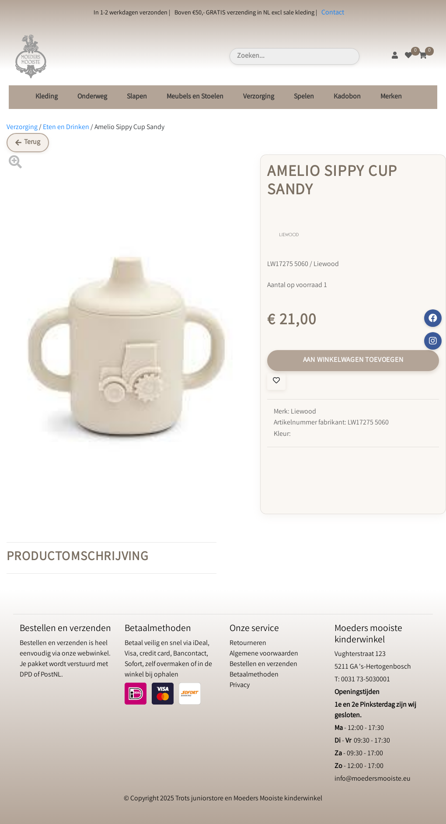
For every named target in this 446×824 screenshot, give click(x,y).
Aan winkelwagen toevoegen (353, 360)
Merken (391, 97)
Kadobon (347, 97)
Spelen (304, 97)
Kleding (46, 97)
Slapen (137, 97)
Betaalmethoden (254, 675)
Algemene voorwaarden (264, 654)
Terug (27, 142)
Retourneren (248, 643)
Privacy (240, 685)
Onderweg (92, 97)
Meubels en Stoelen (195, 97)
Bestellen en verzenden (263, 664)
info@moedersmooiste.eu (372, 779)
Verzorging (258, 97)
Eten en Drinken (66, 128)
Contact (332, 13)
